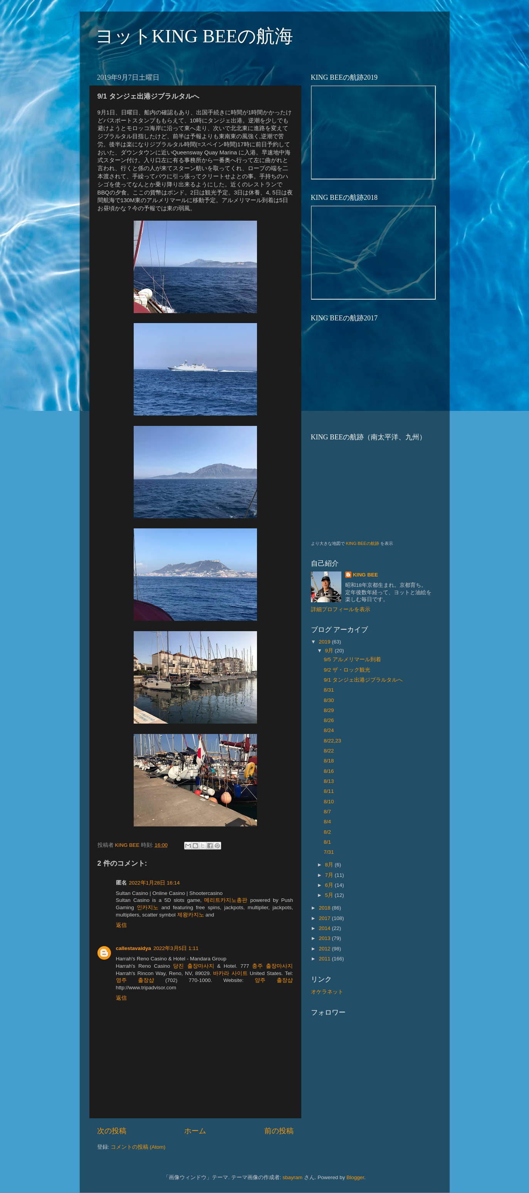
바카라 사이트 (230, 973)
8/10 (329, 801)
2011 (325, 959)
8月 (330, 865)
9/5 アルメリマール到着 (352, 659)
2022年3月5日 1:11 (175, 948)
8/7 (327, 811)
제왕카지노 (190, 915)
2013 (325, 938)
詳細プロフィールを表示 (340, 609)
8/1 (327, 842)
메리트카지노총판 (225, 900)
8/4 (327, 821)
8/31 (329, 690)
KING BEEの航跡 (362, 543)
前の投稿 (279, 1131)
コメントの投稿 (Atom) (138, 1147)
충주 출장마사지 (272, 966)
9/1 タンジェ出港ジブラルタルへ (363, 680)
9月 (330, 650)
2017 (325, 918)
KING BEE (365, 575)
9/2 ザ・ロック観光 (347, 670)
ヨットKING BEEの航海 (194, 36)
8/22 (329, 751)
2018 (325, 908)
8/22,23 (332, 741)
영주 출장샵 (135, 980)
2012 (325, 949)
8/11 (329, 791)
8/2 (327, 832)
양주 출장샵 (274, 980)
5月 (330, 895)
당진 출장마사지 (193, 966)
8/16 (329, 771)
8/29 (329, 710)
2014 (325, 928)
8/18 (329, 761)
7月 (330, 875)
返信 (121, 925)
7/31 (329, 852)
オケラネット (327, 992)
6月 (330, 885)
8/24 (329, 730)
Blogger (355, 1177)
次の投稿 (111, 1131)
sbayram (292, 1177)
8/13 (329, 781)
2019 (325, 642)
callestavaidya (133, 948)
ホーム (195, 1131)
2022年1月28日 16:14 (154, 883)
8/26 (329, 720)
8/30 (329, 700)
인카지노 (147, 907)
